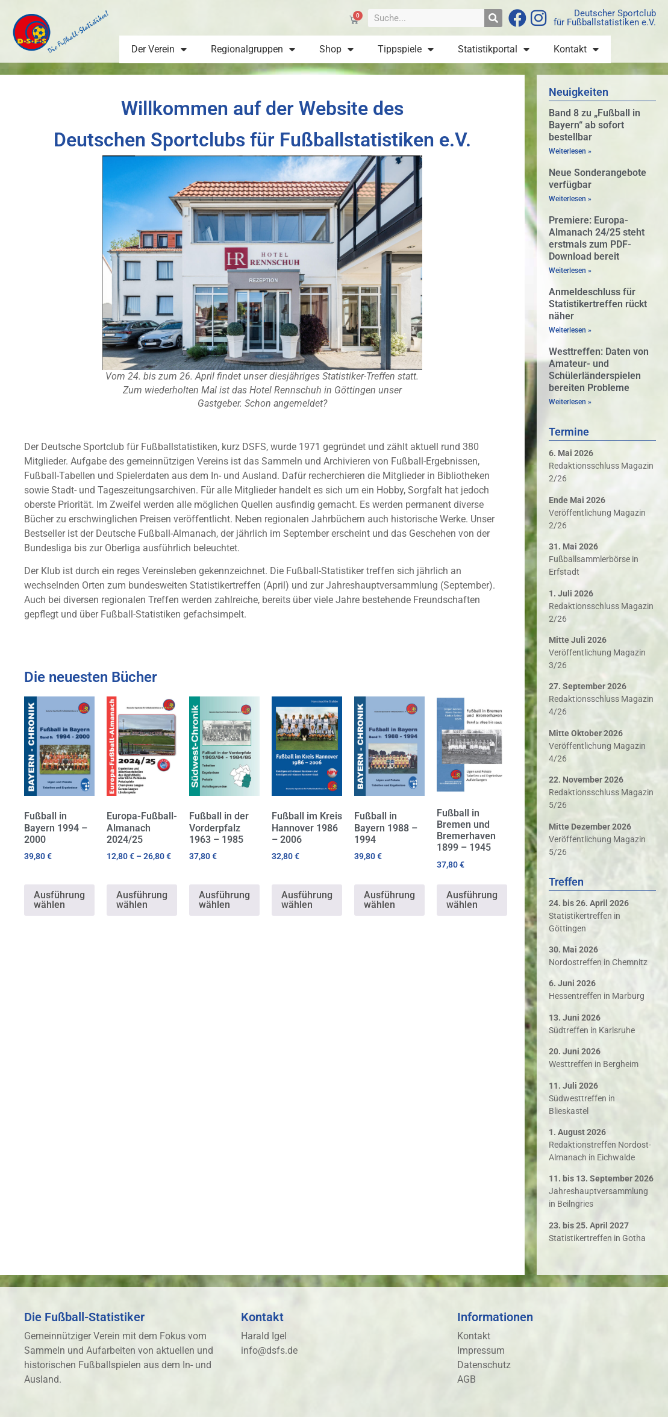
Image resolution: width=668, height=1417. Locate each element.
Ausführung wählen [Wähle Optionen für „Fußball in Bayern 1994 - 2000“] (59, 899)
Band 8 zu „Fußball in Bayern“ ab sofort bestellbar (594, 125)
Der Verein (159, 49)
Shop (336, 49)
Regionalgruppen (253, 49)
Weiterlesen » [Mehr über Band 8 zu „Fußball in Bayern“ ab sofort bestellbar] (570, 151)
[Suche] (493, 18)
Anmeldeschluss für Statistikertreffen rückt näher (598, 304)
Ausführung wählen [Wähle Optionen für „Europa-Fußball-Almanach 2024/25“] (141, 899)
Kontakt (576, 49)
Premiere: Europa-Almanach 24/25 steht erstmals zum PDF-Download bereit (597, 238)
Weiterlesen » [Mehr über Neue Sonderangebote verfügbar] (570, 199)
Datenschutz (484, 1365)
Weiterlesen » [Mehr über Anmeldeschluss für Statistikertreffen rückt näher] (570, 330)
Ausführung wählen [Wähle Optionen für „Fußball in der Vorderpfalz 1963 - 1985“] (224, 899)
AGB (466, 1379)
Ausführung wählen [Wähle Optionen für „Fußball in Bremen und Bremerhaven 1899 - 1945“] (472, 899)
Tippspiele (406, 49)
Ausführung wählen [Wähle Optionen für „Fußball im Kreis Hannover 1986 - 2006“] (306, 899)
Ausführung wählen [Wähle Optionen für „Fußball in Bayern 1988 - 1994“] (389, 899)
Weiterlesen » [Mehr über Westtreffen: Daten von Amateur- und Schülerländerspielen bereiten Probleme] (570, 402)
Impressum (481, 1350)
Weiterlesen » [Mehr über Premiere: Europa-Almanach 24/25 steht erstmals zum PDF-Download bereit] (570, 270)
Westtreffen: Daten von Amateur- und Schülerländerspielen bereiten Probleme (599, 369)
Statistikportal (493, 49)
